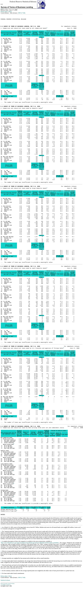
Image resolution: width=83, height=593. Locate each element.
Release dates (4, 11)
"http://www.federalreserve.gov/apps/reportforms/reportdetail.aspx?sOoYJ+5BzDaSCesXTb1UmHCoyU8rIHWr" (30, 542)
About (10, 11)
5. (1, 558)
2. (1, 531)
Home (2, 583)
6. (1, 561)
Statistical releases (5, 580)
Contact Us (8, 584)
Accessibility (3, 584)
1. (1, 527)
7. (1, 565)
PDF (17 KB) (21, 13)
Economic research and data (9, 583)
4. (1, 551)
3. (1, 541)
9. (1, 573)
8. (1, 570)
